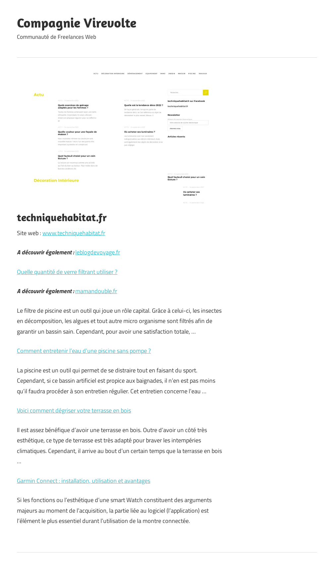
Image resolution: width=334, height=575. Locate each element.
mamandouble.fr (96, 291)
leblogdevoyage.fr (97, 252)
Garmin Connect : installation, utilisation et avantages (83, 480)
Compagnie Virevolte (76, 22)
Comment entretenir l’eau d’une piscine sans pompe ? (84, 350)
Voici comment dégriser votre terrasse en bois (74, 410)
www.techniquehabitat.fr (73, 232)
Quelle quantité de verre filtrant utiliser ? (67, 271)
